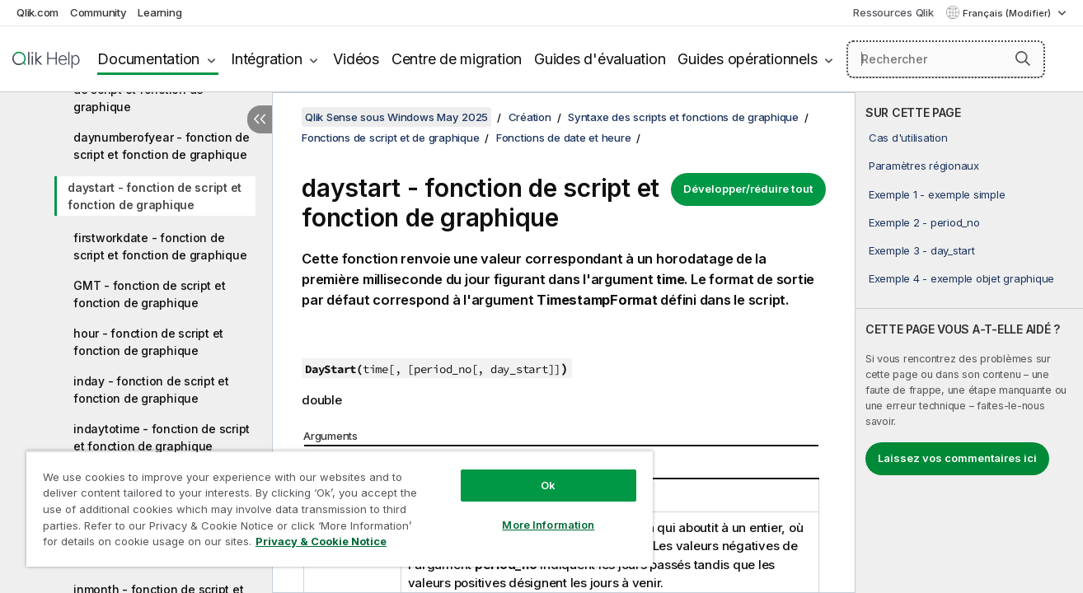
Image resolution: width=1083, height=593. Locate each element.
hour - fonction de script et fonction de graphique (148, 341)
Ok (548, 485)
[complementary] (969, 342)
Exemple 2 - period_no (924, 222)
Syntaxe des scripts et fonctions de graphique (683, 117)
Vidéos (356, 59)
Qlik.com (37, 12)
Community (98, 12)
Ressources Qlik (893, 12)
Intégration (266, 59)
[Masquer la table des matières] (259, 119)
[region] (339, 509)
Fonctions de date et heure (563, 137)
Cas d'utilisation (908, 137)
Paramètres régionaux (924, 165)
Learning (159, 12)
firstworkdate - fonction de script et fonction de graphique (159, 246)
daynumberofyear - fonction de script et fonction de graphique (161, 145)
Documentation (148, 59)
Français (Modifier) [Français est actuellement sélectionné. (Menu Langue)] (1008, 13)
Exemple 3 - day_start (922, 250)
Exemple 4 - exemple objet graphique (961, 278)
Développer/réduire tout (748, 188)
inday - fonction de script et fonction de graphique (151, 389)
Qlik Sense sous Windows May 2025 (396, 117)
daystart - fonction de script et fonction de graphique (154, 196)
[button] (1022, 58)
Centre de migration (456, 59)
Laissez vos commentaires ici (957, 458)
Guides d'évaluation (599, 59)
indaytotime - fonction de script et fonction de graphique (161, 437)
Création (530, 117)
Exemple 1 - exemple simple (937, 194)
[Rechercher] (945, 59)
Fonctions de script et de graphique (390, 137)
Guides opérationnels (747, 59)
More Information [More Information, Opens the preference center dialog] (548, 524)
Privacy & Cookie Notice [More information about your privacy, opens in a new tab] (321, 541)
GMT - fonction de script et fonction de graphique (149, 294)
